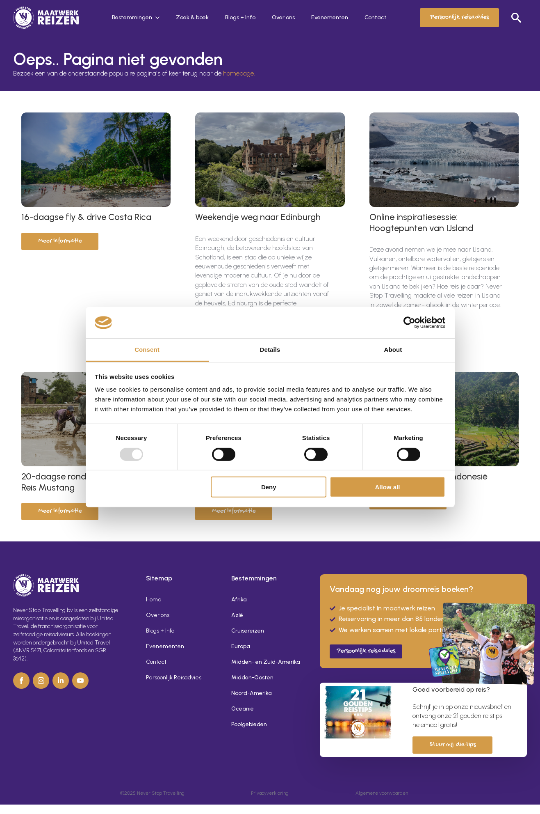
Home (154, 599)
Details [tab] (270, 349)
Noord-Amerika (251, 693)
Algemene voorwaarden (381, 793)
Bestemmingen (132, 17)
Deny (268, 487)
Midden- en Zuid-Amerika (265, 661)
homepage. (239, 73)
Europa (240, 646)
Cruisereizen (247, 630)
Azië (237, 615)
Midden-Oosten (252, 677)
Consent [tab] (146, 349)
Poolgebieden (249, 724)
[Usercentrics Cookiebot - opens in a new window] (409, 322)
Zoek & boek (192, 17)
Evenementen (329, 17)
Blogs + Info (240, 17)
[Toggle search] (516, 17)
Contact (376, 17)
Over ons (283, 17)
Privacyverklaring (270, 793)
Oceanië (242, 708)
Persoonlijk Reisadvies (173, 677)
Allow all (387, 487)
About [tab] (393, 349)
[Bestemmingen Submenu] (160, 18)
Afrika (239, 599)
